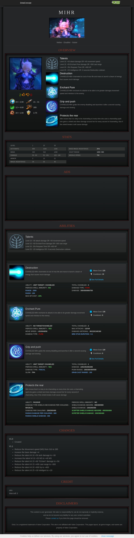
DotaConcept (25, 3)
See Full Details (96, 280)
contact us (54, 518)
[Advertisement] (67, 198)
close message (107, 536)
